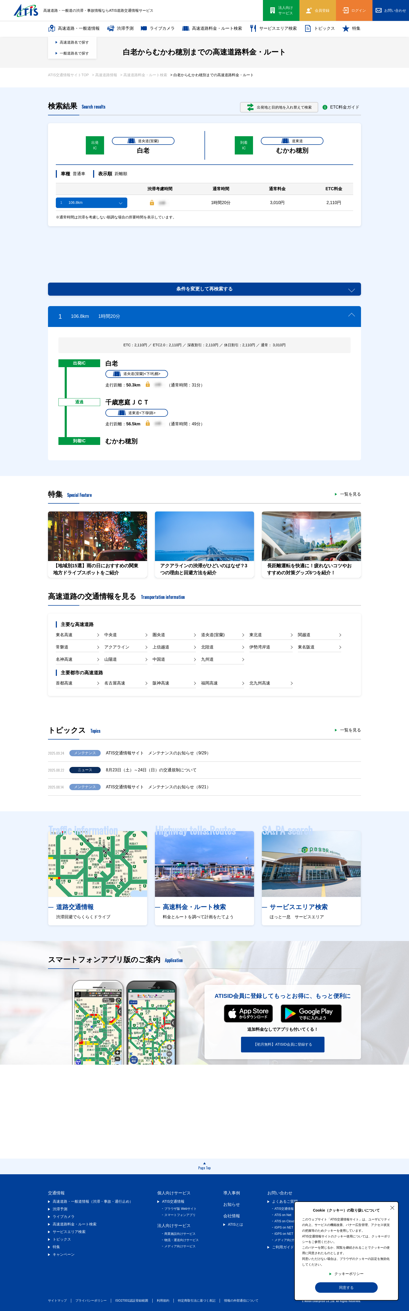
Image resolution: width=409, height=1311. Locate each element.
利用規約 (163, 1300)
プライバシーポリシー (91, 1300)
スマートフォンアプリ (180, 1215)
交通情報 (56, 1193)
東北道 (255, 635)
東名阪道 (306, 647)
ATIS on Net (282, 1215)
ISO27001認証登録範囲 (131, 1300)
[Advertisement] (204, 248)
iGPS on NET (283, 1227)
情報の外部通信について (241, 1300)
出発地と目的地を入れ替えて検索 (279, 107)
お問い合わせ (279, 1193)
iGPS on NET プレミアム (292, 1234)
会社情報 (231, 1216)
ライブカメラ (158, 28)
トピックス (319, 28)
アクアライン (116, 647)
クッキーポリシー (349, 1274)
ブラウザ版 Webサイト (180, 1209)
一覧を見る (350, 494)
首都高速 (64, 683)
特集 (351, 28)
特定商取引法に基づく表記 (196, 1300)
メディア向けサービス (180, 1246)
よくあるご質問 (285, 1201)
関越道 (304, 635)
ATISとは (235, 1224)
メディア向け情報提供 (290, 1240)
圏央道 (159, 635)
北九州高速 (259, 683)
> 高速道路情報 (104, 75)
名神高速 (64, 659)
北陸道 (207, 647)
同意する (346, 1287)
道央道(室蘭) (143, 141)
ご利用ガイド (283, 1247)
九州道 (207, 659)
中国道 (159, 659)
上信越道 (161, 647)
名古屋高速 (114, 683)
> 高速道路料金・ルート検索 (143, 75)
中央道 (110, 635)
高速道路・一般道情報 (74, 28)
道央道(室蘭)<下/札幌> (136, 374)
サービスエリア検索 (273, 28)
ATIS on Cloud (284, 1221)
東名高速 (64, 635)
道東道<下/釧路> (136, 413)
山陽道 (110, 659)
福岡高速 (209, 683)
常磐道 (62, 647)
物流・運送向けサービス (181, 1240)
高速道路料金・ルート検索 (212, 28)
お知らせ (231, 1204)
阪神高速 (161, 683)
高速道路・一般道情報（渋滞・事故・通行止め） (93, 1201)
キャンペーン (64, 1254)
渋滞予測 (120, 28)
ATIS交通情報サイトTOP (68, 75)
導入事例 (231, 1193)
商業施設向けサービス (180, 1234)
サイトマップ (57, 1300)
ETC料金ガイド (340, 107)
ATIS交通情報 (173, 1201)
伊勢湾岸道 (259, 647)
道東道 (292, 141)
